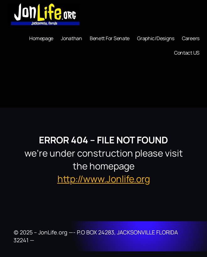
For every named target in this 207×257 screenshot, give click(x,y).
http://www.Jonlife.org (103, 179)
